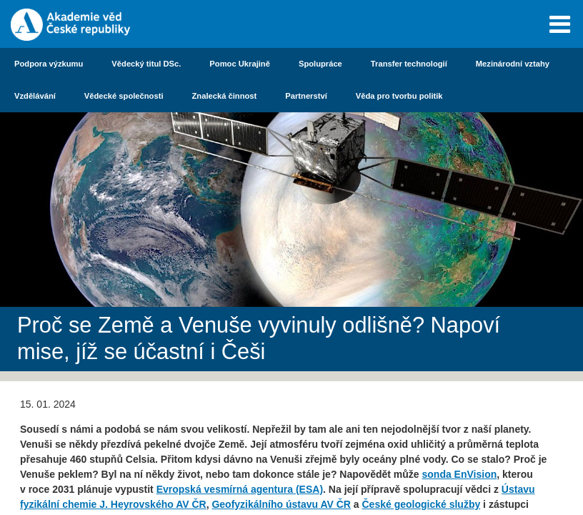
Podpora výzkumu (48, 63)
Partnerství (306, 96)
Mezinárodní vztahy (512, 63)
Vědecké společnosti (124, 96)
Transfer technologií (409, 63)
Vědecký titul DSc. (146, 63)
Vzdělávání (35, 96)
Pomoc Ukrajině (239, 63)
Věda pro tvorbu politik (399, 96)
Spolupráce (320, 63)
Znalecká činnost (224, 96)
